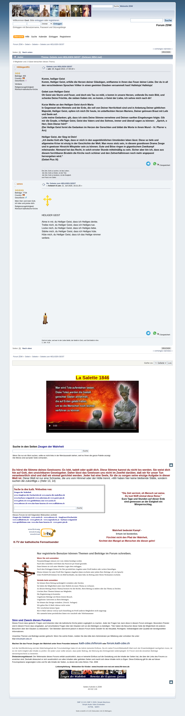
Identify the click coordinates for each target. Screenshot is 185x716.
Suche (16, 446)
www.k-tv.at (35, 534)
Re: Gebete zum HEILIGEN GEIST (61, 183)
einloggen (39, 20)
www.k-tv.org (34, 532)
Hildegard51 (23, 67)
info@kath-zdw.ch (24, 639)
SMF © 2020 (92, 702)
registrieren (54, 20)
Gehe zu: (148, 363)
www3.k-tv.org (34, 529)
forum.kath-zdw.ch (118, 643)
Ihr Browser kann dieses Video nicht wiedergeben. (92, 407)
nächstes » (168, 49)
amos (20, 184)
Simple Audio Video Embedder (93, 704)
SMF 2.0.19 (81, 702)
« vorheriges (158, 49)
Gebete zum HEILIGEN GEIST (59, 66)
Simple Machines (103, 702)
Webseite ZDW (126, 6)
